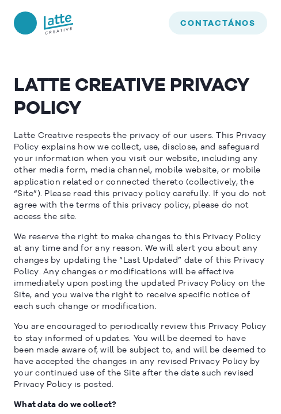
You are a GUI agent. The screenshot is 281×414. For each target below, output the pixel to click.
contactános (218, 24)
